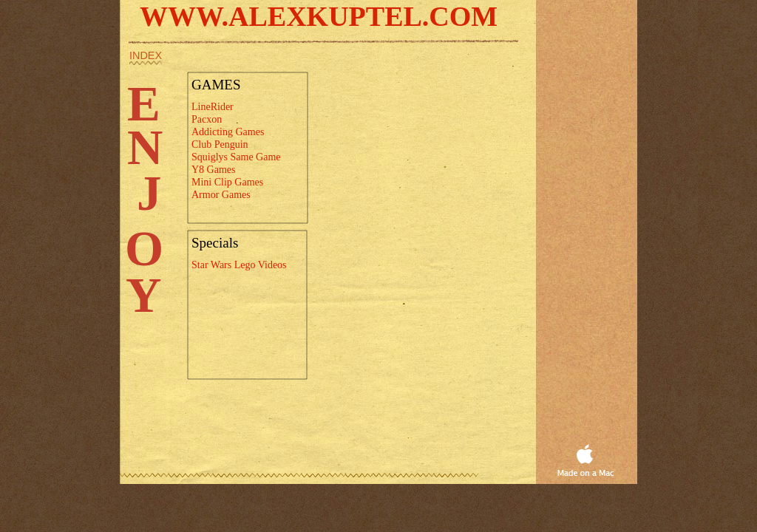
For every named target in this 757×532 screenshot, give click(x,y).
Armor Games (221, 194)
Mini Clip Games (227, 182)
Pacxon (206, 119)
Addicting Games (227, 131)
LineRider (212, 106)
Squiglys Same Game (236, 157)
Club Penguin (219, 144)
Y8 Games (213, 169)
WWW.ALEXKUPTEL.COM (319, 16)
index (145, 55)
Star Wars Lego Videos (239, 264)
